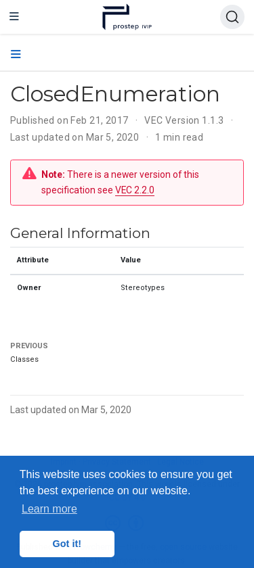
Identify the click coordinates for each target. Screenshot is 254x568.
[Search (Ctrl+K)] (232, 17)
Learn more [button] (49, 509)
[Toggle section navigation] (16, 55)
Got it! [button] (67, 543)
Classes (24, 359)
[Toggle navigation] (14, 17)
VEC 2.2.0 (134, 190)
